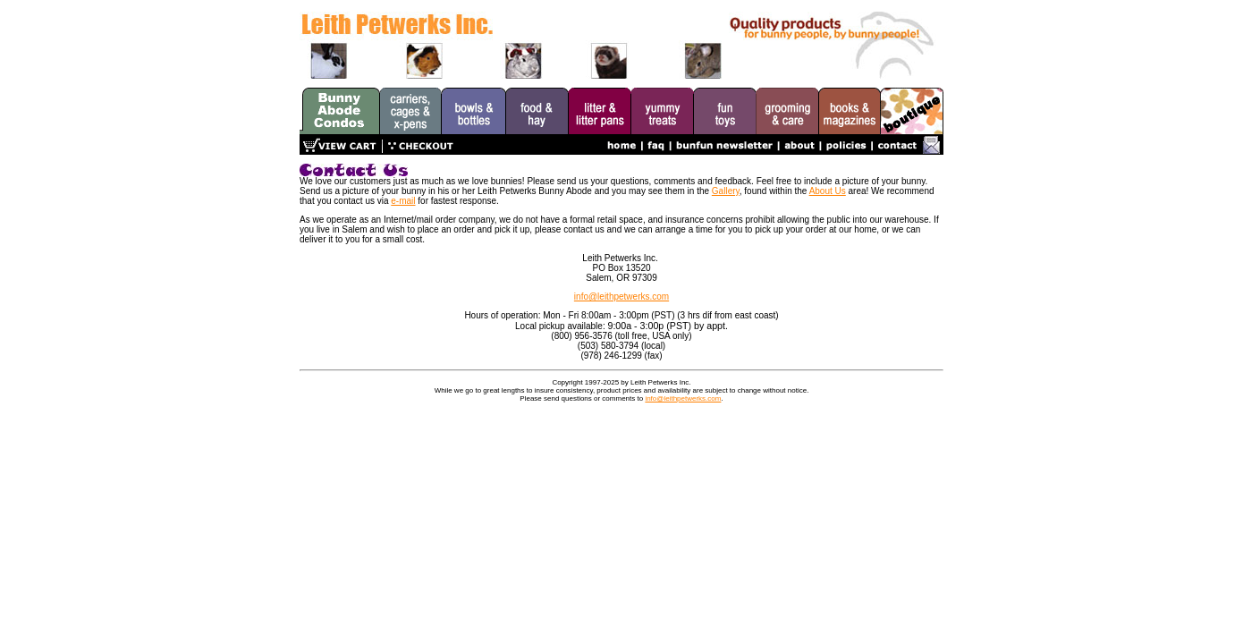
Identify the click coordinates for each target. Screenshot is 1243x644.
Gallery (726, 191)
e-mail (403, 201)
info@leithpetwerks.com (621, 296)
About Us (827, 191)
